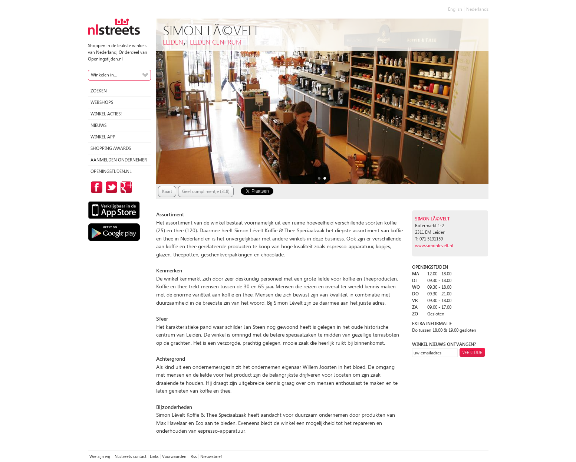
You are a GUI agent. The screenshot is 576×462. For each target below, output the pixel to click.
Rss (194, 456)
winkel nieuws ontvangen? (444, 344)
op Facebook (95, 187)
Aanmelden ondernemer (118, 160)
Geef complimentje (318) (206, 191)
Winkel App (102, 137)
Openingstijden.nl (111, 171)
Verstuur (472, 352)
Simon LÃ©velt (432, 219)
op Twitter (110, 187)
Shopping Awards (110, 148)
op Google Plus (125, 187)
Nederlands (477, 9)
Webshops (101, 102)
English (455, 9)
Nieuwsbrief (211, 456)
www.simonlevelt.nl (434, 245)
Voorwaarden (174, 456)
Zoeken (98, 91)
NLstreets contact (131, 456)
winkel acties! (106, 114)
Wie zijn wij (100, 456)
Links (154, 456)
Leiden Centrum (215, 41)
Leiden (173, 41)
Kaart (167, 191)
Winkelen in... (104, 75)
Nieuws (98, 125)
